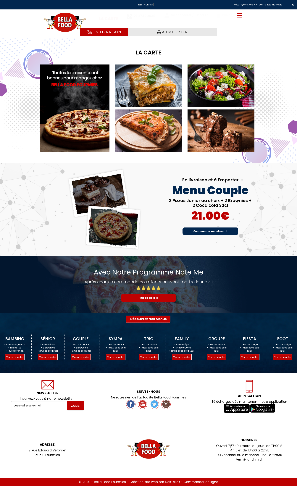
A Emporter (172, 32)
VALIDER (75, 406)
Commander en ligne (201, 482)
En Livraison (104, 32)
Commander (15, 357)
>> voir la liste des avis (269, 4)
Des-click (172, 482)
